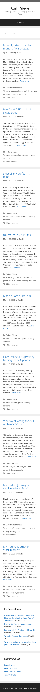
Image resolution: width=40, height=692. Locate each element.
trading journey (9, 531)
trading (15, 94)
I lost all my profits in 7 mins (16, 175)
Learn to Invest (12, 463)
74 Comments (11, 161)
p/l (4, 94)
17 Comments (11, 97)
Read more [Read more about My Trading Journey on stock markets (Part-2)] (26, 518)
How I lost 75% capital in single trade (18, 111)
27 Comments (11, 596)
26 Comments (11, 473)
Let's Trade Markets (14, 87)
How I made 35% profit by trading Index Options (18, 358)
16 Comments (11, 409)
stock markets (28, 155)
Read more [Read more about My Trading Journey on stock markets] (7, 579)
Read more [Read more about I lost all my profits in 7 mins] (22, 206)
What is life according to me (16, 636)
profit (8, 94)
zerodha (22, 94)
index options (11, 91)
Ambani (9, 466)
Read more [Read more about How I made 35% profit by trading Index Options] (16, 392)
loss (19, 91)
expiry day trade (12, 277)
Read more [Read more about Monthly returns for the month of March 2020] (24, 81)
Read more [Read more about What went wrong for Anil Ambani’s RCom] (31, 457)
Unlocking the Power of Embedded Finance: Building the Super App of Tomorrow (19, 618)
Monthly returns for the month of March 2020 (17, 46)
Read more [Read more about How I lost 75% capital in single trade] (21, 145)
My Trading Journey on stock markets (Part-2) (16, 486)
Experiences (11, 586)
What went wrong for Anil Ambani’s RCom (18, 422)
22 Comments (11, 223)
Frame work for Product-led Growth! (19, 630)
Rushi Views (20, 8)
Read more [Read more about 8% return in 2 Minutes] (15, 267)
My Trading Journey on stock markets (16, 548)
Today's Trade (11, 152)
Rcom (13, 470)
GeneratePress (31, 689)
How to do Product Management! (18, 624)
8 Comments (11, 534)
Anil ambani (18, 466)
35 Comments (11, 284)
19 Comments (11, 345)
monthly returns (29, 91)
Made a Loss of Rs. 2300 (17, 296)
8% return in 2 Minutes (17, 235)
